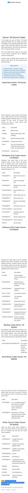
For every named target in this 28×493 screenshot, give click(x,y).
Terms (3, 490)
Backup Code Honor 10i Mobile (12, 74)
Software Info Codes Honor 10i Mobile (14, 72)
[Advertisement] (14, 20)
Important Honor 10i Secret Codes (13, 68)
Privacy (8, 490)
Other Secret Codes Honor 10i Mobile (14, 77)
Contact (13, 490)
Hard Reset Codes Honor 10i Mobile (13, 75)
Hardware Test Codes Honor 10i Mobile (14, 70)
